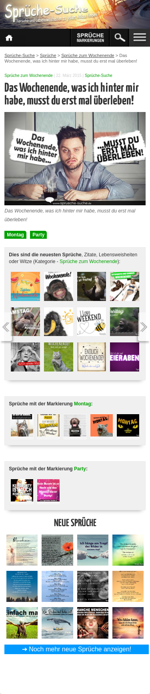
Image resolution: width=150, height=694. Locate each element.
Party (38, 235)
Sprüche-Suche (98, 75)
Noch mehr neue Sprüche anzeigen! (80, 649)
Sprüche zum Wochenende (28, 75)
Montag (15, 235)
